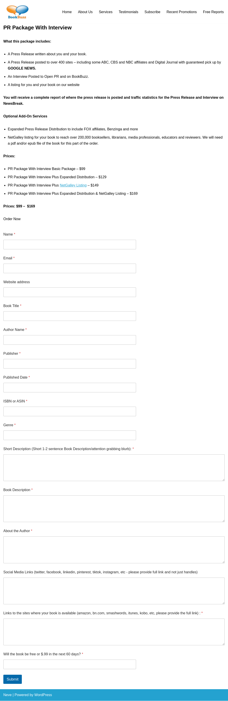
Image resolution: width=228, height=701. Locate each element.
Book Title (12, 306)
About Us (85, 12)
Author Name (15, 330)
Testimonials (128, 12)
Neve (7, 695)
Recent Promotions (182, 12)
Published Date (16, 377)
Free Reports (213, 12)
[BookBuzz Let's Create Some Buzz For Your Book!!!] (16, 12)
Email (9, 258)
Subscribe (152, 12)
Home (67, 12)
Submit (12, 680)
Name (9, 234)
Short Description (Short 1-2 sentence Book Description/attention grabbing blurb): (68, 449)
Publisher (11, 354)
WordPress (43, 695)
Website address (16, 282)
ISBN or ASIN (15, 401)
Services (105, 12)
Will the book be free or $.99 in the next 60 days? (43, 654)
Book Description (18, 490)
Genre (9, 425)
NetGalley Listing (73, 186)
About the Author (17, 531)
